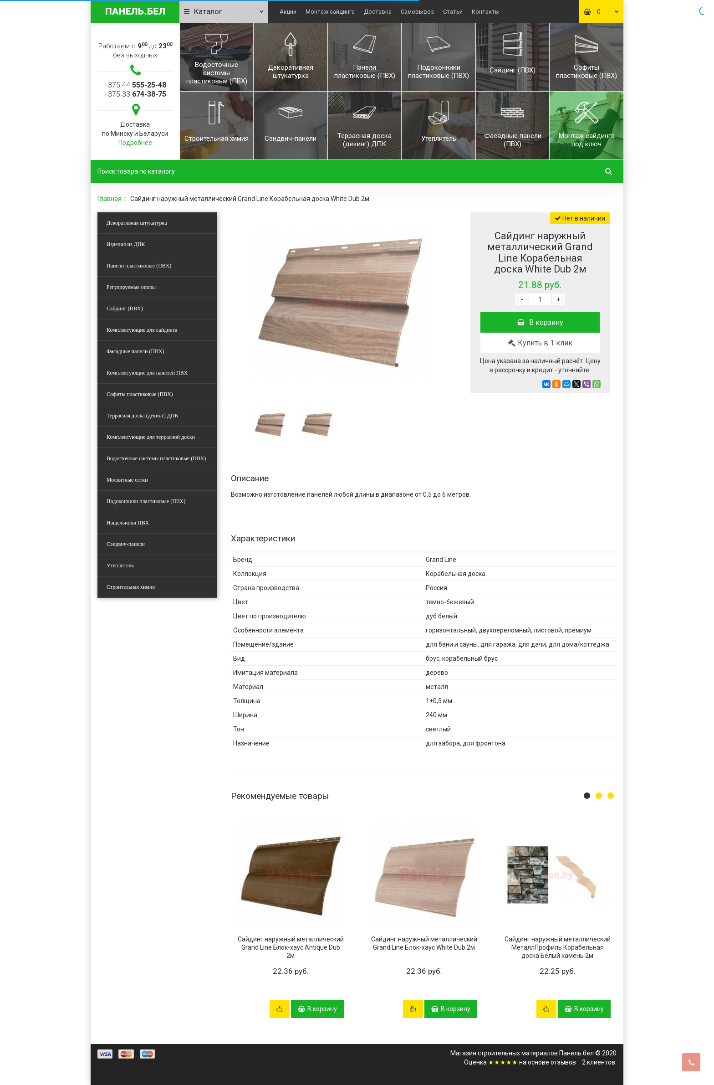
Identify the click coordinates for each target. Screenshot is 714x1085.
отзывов (563, 1062)
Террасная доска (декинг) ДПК (142, 415)
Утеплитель (120, 565)
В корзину (540, 322)
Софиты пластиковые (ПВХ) (140, 394)
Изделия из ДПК (126, 244)
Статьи (453, 11)
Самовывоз (417, 11)
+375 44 (135, 85)
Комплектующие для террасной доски (151, 437)
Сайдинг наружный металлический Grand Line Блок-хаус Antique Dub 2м (291, 947)
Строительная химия (131, 587)
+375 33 (135, 94)
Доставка (378, 11)
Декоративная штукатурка (137, 223)
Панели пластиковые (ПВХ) (139, 265)
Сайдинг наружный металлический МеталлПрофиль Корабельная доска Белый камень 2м (558, 947)
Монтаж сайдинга (330, 11)
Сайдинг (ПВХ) (125, 308)
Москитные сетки (127, 480)
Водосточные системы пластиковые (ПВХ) (156, 458)
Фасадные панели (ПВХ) (135, 351)
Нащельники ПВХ (128, 522)
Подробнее (135, 142)
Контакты (486, 11)
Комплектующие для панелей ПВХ (147, 373)
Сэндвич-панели (126, 544)
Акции (288, 11)
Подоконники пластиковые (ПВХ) (146, 501)
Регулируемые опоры (131, 287)
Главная (109, 198)
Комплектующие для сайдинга (142, 330)
